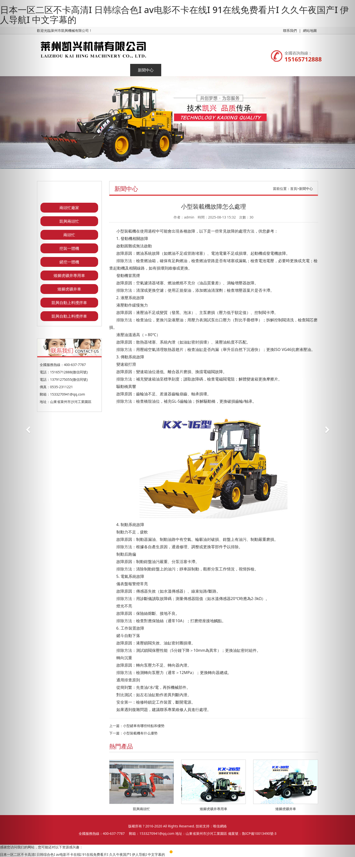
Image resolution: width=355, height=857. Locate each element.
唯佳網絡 (220, 826)
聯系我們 (290, 30)
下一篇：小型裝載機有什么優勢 (133, 733)
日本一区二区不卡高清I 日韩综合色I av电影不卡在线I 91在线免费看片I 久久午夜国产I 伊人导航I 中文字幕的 (174, 15)
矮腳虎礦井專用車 (69, 275)
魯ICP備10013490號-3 (259, 833)
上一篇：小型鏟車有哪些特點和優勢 (136, 725)
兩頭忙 (69, 234)
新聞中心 (146, 70)
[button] (26, 428)
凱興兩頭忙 (69, 221)
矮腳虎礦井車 (69, 289)
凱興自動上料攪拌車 (69, 302)
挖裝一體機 (69, 248)
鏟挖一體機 (69, 262)
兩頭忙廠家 (69, 207)
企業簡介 (83, 70)
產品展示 (115, 70)
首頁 (293, 188)
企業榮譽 (177, 70)
